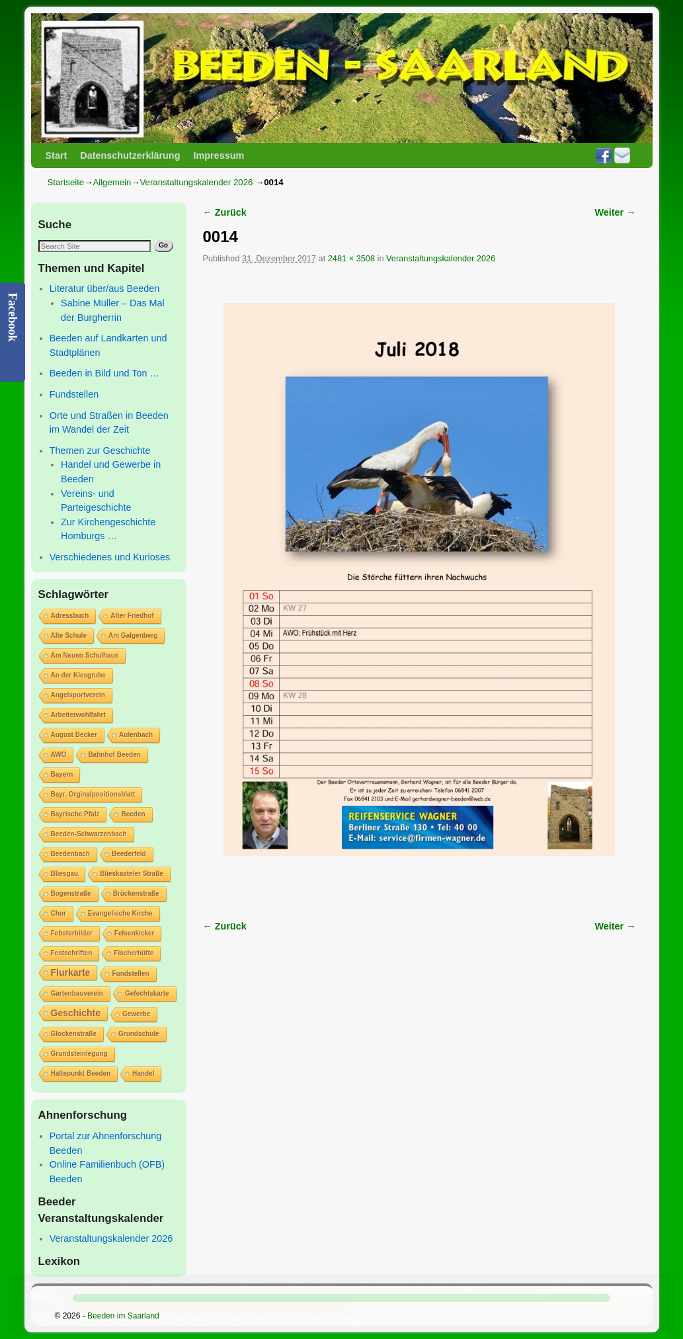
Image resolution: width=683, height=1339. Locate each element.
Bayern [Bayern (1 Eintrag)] (62, 774)
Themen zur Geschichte (100, 450)
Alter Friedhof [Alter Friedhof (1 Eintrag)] (132, 615)
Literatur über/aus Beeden (104, 288)
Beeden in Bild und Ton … (104, 373)
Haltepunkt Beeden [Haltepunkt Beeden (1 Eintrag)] (81, 1073)
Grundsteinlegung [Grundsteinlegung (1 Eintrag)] (79, 1053)
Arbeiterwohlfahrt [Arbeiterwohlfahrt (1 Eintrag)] (78, 714)
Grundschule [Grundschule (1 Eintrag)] (138, 1033)
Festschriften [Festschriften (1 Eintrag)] (72, 953)
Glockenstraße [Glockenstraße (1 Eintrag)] (74, 1033)
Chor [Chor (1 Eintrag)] (58, 913)
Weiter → (615, 212)
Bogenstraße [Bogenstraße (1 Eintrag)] (71, 893)
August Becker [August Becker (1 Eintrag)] (74, 734)
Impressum (218, 155)
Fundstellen (74, 394)
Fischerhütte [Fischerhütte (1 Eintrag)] (133, 953)
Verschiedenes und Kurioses (110, 557)
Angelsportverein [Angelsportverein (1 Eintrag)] (78, 695)
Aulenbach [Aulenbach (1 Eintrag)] (136, 734)
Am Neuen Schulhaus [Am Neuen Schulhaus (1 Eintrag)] (85, 655)
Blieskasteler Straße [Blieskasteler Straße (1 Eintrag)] (131, 873)
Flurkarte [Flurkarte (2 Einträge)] (71, 972)
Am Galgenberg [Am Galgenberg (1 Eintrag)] (132, 635)
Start (56, 155)
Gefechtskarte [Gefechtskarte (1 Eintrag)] (147, 993)
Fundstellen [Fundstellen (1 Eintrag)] (130, 973)
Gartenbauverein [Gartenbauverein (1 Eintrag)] (77, 993)
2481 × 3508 (351, 258)
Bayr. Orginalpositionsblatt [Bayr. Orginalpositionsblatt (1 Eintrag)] (93, 794)
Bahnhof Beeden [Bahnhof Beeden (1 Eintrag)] (114, 754)
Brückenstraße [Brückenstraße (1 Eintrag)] (136, 893)
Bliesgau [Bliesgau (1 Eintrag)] (65, 873)
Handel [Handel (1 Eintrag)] (143, 1073)
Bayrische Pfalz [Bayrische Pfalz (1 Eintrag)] (75, 814)
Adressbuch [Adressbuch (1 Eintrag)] (70, 615)
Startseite (66, 182)
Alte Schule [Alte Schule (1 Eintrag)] (69, 635)
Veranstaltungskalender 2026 (196, 182)
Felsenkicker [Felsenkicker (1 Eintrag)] (134, 933)
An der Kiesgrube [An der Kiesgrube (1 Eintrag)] (78, 675)
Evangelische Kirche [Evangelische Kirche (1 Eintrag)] (120, 913)
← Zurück (225, 212)
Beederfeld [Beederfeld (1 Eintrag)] (129, 853)
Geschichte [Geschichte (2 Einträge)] (75, 1013)
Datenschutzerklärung (130, 155)
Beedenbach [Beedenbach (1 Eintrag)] (70, 853)
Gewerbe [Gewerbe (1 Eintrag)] (136, 1013)
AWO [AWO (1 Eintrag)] (59, 754)
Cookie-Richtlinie (334, 1319)
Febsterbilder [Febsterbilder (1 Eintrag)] (72, 933)
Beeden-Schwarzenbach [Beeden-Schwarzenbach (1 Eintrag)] (89, 834)
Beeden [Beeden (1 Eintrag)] (133, 814)
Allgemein (112, 182)
